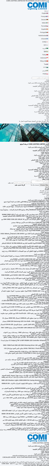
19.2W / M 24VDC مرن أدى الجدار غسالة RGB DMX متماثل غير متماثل (28, 297)
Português (43, 32)
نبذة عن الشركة (44, 462)
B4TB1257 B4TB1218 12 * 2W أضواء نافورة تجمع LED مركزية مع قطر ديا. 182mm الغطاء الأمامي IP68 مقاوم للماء (26, 279)
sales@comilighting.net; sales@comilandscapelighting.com (30, 455)
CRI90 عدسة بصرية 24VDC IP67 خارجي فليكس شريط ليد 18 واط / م (28, 299)
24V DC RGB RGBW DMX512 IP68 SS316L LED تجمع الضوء (30, 205)
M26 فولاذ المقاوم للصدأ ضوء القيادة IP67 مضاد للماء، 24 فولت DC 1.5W (27, 240)
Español (43, 29)
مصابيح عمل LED (44, 110)
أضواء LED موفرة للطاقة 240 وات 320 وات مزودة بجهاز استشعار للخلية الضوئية (25, 375)
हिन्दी (45, 51)
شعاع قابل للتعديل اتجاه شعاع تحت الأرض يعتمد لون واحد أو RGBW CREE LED (25, 214)
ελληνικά (43, 39)
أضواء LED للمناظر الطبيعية (41, 86)
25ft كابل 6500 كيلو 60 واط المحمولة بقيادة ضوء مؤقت (33, 407)
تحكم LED (46, 100)
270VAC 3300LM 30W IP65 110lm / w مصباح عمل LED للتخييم (30, 404)
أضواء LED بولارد (44, 108)
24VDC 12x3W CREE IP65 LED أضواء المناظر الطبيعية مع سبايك (29, 229)
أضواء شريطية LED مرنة (41, 111)
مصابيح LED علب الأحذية (41, 107)
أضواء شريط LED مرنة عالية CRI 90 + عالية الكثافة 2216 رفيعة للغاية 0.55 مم (26, 420)
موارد (47, 116)
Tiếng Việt (43, 61)
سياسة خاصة (9, 462)
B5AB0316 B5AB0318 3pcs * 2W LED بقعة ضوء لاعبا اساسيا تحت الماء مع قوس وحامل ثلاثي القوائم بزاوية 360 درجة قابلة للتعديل (24, 264)
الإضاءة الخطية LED (43, 103)
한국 (45, 45)
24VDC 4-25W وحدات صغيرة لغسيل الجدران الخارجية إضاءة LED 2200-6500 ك (25, 300)
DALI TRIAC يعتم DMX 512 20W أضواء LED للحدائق (33, 227)
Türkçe (44, 54)
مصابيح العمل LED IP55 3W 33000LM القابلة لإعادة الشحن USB (30, 406)
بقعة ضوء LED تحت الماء (41, 91)
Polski (44, 74)
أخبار (47, 118)
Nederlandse (42, 35)
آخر (42, 433)
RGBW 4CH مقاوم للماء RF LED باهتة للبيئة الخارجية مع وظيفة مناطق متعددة (26, 335)
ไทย (45, 64)
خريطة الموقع (17, 462)
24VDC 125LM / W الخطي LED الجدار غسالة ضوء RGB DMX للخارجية (28, 296)
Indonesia (43, 58)
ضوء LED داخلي (44, 84)
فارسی (44, 70)
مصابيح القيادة (45, 88)
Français (43, 16)
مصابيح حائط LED (43, 113)
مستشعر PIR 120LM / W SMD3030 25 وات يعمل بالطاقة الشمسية (29, 372)
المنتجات (46, 115)
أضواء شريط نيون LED (42, 97)
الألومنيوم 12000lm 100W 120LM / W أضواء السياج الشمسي (31, 370)
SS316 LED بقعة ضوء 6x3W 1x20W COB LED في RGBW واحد (29, 259)
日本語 (44, 42)
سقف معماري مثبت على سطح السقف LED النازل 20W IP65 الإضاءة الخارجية (26, 423)
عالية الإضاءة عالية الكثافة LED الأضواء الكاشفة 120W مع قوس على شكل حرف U (25, 246)
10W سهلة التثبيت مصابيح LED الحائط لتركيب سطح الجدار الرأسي (29, 428)
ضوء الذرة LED (44, 99)
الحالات (22, 462)
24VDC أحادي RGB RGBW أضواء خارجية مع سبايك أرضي (31, 230)
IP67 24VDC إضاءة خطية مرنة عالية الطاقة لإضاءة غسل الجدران (30, 364)
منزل (47, 80)
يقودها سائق (45, 102)
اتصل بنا (21, 121)
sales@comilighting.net (42, 1)
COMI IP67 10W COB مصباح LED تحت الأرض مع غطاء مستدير (30, 222)
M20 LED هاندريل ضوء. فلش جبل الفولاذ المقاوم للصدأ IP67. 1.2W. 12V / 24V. (25, 238)
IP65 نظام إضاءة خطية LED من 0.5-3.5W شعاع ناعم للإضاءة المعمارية (28, 237)
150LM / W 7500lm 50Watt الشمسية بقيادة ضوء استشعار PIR (30, 367)
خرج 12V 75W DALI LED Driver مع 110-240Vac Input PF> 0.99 (29, 351)
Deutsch (43, 19)
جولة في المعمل (36, 121)
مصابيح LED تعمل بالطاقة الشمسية (38, 105)
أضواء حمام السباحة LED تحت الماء (38, 83)
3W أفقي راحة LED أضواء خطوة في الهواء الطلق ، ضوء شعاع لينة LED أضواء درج (25, 283)
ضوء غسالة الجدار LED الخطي (40, 96)
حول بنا (47, 119)
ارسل (47, 187)
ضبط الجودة (27, 121)
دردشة (46, 11)
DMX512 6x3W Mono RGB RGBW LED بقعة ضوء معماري (31, 225)
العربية (44, 48)
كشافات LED (45, 89)
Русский (43, 26)
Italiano (44, 23)
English (44, 13)
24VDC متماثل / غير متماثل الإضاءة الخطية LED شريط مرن (31, 363)
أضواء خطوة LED (44, 94)
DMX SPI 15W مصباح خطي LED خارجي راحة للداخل (33, 358)
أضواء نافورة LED (44, 92)
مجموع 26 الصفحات (35, 433)
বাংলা (44, 67)
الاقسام (47, 81)
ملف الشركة (45, 121)
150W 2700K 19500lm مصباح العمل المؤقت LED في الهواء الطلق (29, 402)
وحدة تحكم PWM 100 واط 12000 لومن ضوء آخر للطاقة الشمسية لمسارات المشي (24, 369)
